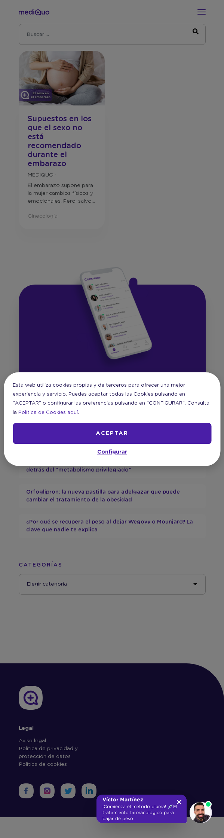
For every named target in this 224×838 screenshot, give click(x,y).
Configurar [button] (112, 452)
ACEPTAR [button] (112, 433)
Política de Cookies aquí (48, 412)
